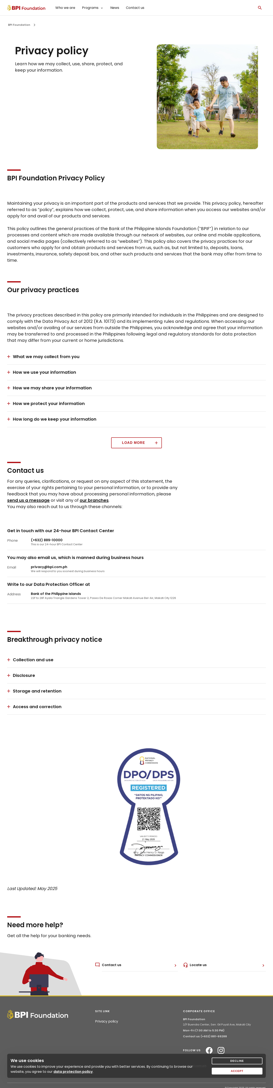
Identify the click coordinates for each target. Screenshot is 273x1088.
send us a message (28, 500)
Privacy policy (106, 1021)
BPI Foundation (19, 25)
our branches (94, 500)
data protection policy (73, 1071)
